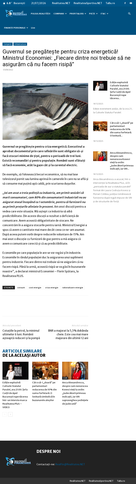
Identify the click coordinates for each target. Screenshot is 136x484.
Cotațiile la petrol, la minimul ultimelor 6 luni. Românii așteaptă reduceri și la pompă (21, 334)
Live (33, 28)
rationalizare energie (72, 287)
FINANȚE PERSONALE (16, 28)
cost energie (35, 287)
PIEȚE (93, 13)
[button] (129, 13)
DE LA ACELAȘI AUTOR (24, 355)
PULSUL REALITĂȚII (40, 13)
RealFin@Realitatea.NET (70, 464)
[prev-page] (4, 414)
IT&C (104, 13)
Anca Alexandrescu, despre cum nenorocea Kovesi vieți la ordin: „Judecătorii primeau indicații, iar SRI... (122, 160)
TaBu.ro (110, 3)
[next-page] (10, 414)
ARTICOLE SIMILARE (22, 351)
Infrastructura (20, 44)
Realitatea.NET (61, 3)
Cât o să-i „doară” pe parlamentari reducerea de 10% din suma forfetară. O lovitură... (121, 129)
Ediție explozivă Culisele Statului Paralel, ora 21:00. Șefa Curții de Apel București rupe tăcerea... (120, 90)
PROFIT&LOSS (78, 13)
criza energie (51, 287)
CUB (5, 378)
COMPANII (60, 13)
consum (21, 287)
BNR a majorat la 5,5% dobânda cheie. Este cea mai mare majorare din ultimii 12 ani (68, 334)
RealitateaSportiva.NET (88, 3)
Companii (8, 44)
